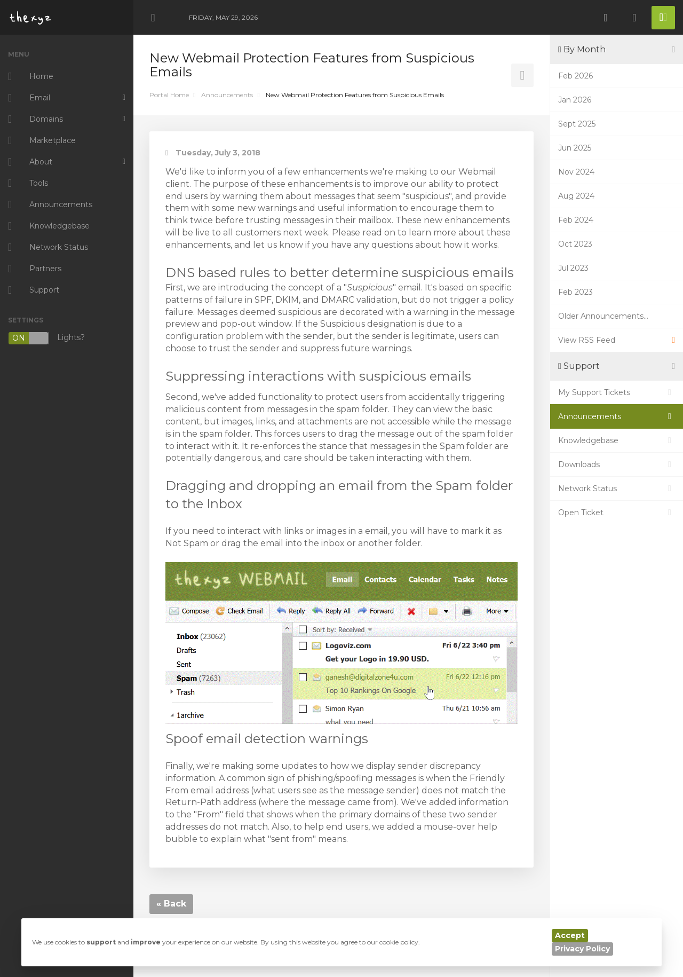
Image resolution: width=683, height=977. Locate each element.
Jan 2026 (574, 100)
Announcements (227, 95)
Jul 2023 (573, 268)
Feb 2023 (575, 292)
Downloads (616, 464)
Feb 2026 (575, 76)
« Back (171, 904)
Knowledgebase (616, 440)
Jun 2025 (574, 148)
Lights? (46, 338)
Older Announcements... (603, 316)
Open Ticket (616, 512)
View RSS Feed (616, 340)
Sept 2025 (576, 124)
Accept (570, 935)
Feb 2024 (575, 220)
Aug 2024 (576, 196)
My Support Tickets (616, 392)
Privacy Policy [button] (582, 949)
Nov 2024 (576, 172)
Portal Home (169, 95)
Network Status (616, 488)
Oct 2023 (575, 244)
